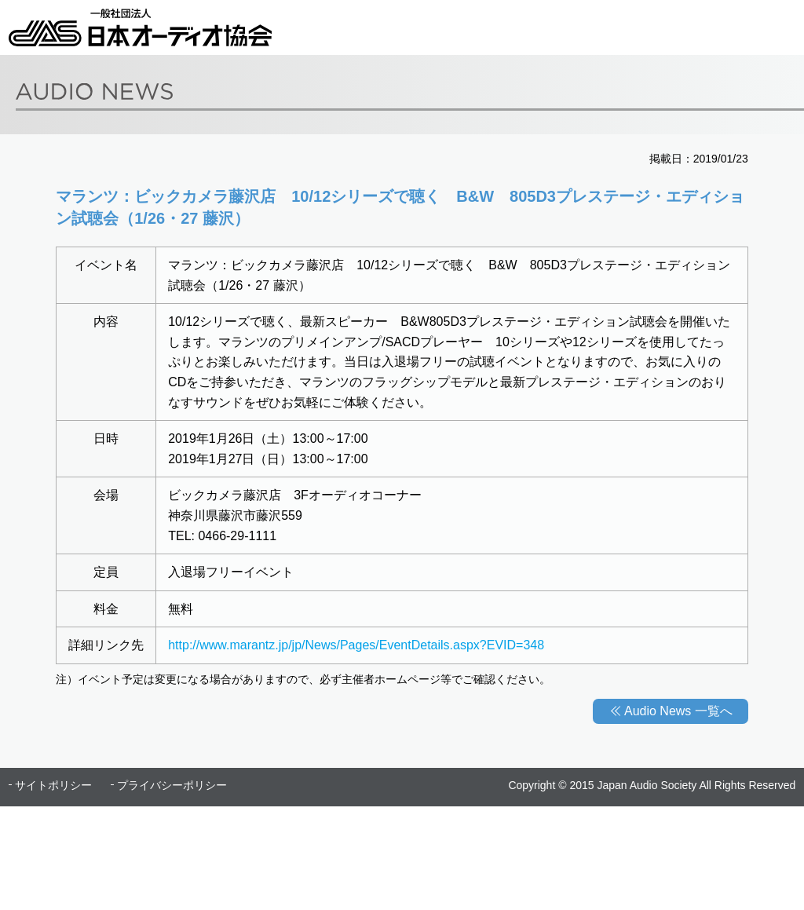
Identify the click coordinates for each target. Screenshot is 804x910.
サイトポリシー (53, 785)
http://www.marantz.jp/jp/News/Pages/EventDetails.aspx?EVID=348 (356, 645)
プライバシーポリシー (172, 785)
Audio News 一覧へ (678, 711)
